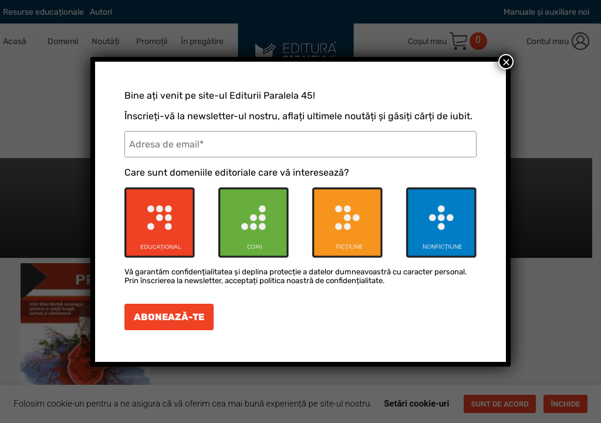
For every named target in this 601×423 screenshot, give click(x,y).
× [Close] (506, 61)
